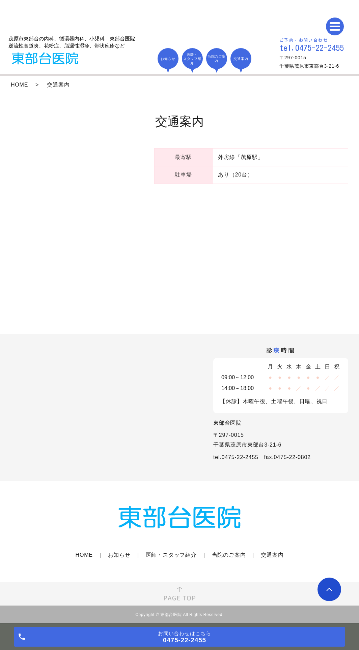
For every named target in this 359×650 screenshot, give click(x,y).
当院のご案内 (229, 555)
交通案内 (272, 555)
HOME (19, 85)
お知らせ (119, 555)
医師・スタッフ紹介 (171, 555)
